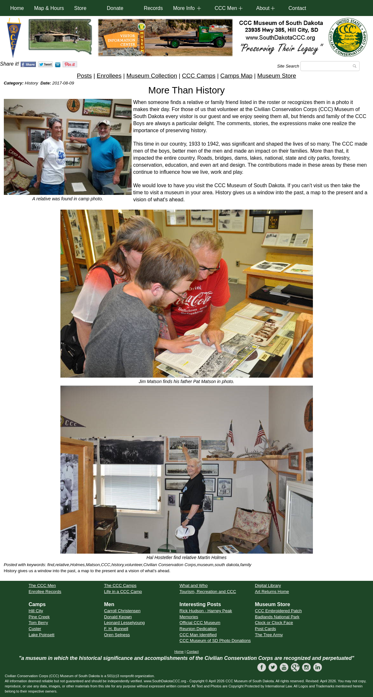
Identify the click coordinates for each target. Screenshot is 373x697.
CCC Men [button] (225, 8)
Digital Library (268, 585)
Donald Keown (118, 616)
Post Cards (265, 628)
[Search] (330, 66)
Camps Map (236, 75)
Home (17, 8)
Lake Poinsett (42, 634)
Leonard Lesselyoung (124, 622)
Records (153, 8)
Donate (115, 8)
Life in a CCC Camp (123, 591)
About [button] (262, 8)
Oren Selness (117, 634)
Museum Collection (151, 75)
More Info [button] (184, 8)
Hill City (36, 610)
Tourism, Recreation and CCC (208, 591)
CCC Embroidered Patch (278, 610)
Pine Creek (39, 616)
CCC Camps (198, 75)
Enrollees (109, 75)
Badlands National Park (277, 616)
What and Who (194, 585)
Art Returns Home (272, 591)
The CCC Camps (120, 585)
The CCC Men (42, 585)
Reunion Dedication (198, 628)
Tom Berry (38, 622)
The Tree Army (269, 634)
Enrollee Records (45, 591)
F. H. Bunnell (116, 628)
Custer (35, 628)
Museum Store (276, 75)
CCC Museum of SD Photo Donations (215, 640)
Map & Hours (49, 8)
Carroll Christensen (122, 610)
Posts (84, 75)
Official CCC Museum (200, 622)
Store (80, 8)
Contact (297, 8)
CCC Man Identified (198, 634)
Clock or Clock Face (274, 622)
